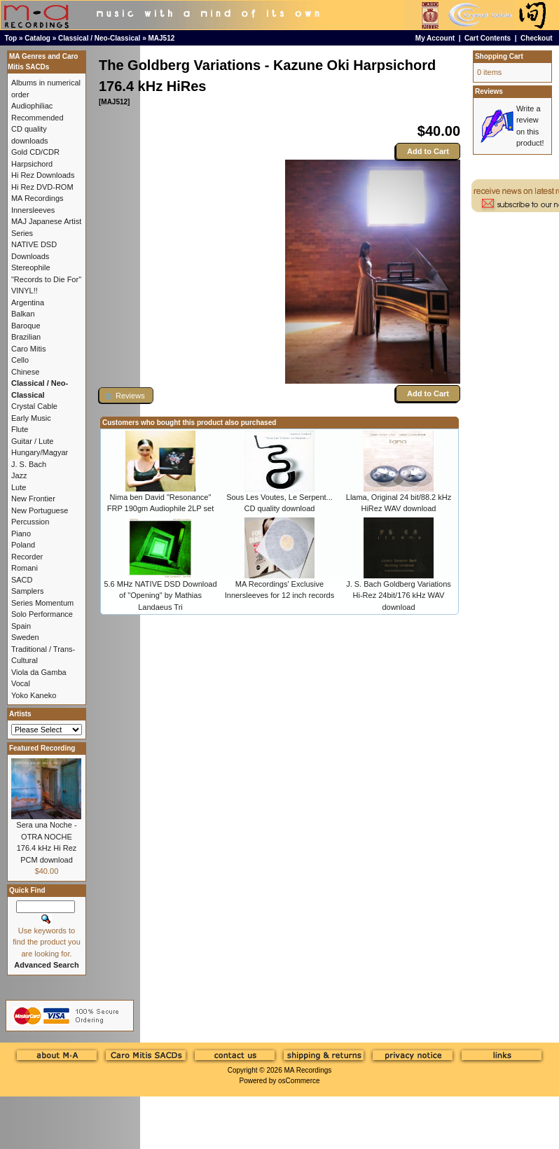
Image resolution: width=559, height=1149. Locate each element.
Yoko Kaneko (33, 695)
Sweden (25, 637)
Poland (23, 545)
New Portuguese (39, 510)
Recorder (27, 556)
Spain (21, 626)
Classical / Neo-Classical (99, 38)
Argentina (27, 302)
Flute (19, 429)
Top (11, 38)
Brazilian (26, 337)
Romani (24, 568)
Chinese (25, 372)
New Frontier (33, 498)
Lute (18, 487)
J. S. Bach (28, 464)
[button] (126, 395)
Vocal (20, 683)
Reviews (489, 91)
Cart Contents (487, 38)
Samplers (27, 591)
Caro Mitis (28, 348)
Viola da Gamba (39, 672)
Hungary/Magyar (39, 452)
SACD (22, 580)
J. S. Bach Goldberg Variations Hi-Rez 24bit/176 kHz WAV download (398, 595)
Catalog (37, 38)
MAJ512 (162, 38)
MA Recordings (307, 1070)
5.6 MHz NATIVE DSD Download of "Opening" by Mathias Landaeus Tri (160, 595)
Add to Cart (428, 151)
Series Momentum (42, 603)
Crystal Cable (34, 406)
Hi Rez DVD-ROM (42, 187)
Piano (21, 533)
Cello (20, 360)
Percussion (30, 521)
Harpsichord (32, 164)
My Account (435, 38)
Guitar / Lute (32, 441)
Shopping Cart (499, 56)
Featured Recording (42, 748)
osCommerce (298, 1081)
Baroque (26, 325)
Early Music (31, 418)
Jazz (19, 475)
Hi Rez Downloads (42, 175)
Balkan (23, 313)
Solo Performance (42, 614)
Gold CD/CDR (35, 152)
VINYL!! (24, 290)
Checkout (536, 38)
